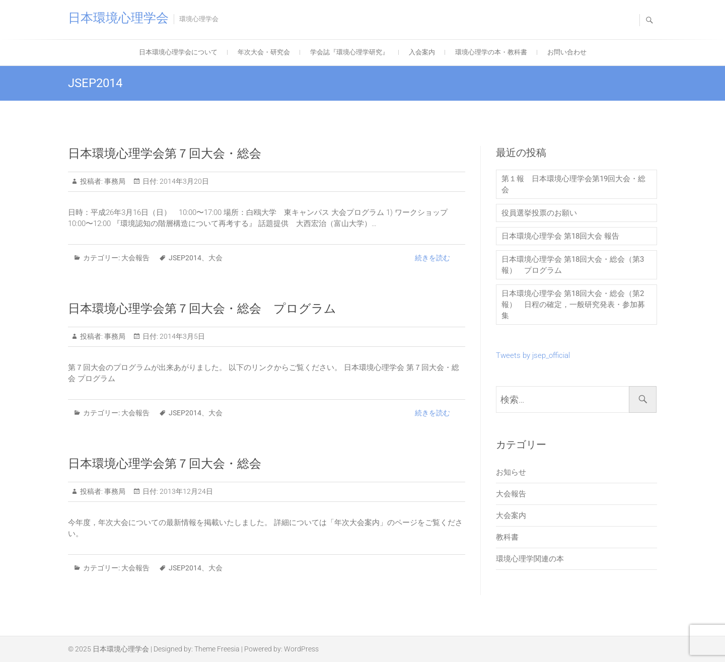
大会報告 (135, 258)
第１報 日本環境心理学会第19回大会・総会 (573, 184)
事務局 (114, 181)
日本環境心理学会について (178, 52)
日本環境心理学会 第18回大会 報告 (560, 236)
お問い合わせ (567, 52)
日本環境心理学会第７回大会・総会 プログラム (202, 309)
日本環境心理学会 (118, 18)
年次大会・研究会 (264, 52)
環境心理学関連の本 (530, 558)
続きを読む (432, 258)
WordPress (301, 649)
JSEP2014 (185, 258)
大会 (215, 258)
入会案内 (422, 52)
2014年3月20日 (183, 181)
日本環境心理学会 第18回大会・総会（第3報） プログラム (572, 265)
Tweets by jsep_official (533, 355)
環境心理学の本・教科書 (491, 52)
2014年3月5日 (181, 336)
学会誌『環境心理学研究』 (349, 52)
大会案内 (511, 515)
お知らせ (511, 472)
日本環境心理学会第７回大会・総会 (164, 153)
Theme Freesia (217, 649)
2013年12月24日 (185, 491)
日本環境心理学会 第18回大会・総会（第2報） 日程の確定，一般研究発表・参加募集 (573, 304)
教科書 (507, 537)
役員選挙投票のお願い (539, 212)
